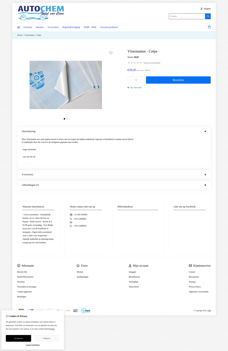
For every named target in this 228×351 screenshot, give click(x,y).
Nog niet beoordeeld (152, 63)
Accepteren (18, 338)
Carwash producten (109, 27)
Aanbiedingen (82, 244)
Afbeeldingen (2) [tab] (114, 152)
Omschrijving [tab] (114, 131)
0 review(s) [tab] (114, 141)
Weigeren (46, 338)
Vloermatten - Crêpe (32, 35)
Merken (80, 239)
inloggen (206, 9)
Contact (192, 239)
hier (53, 329)
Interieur (40, 27)
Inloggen (132, 239)
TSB (209, 278)
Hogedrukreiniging (71, 27)
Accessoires (53, 27)
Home (19, 35)
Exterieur (28, 27)
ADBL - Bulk (90, 27)
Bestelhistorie (134, 244)
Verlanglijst (133, 249)
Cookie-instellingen (33, 345)
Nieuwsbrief (134, 254)
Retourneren (194, 244)
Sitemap (192, 249)
